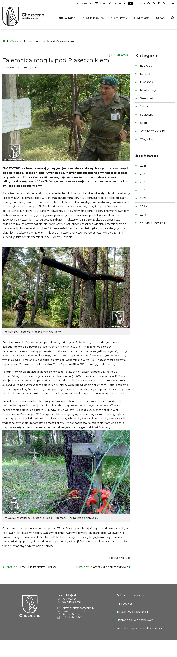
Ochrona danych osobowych (135, 620)
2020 (143, 206)
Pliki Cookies (124, 603)
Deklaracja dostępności (131, 595)
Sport (143, 122)
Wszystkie (16, 41)
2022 (143, 190)
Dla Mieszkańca (93, 18)
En (173, 3)
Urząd (160, 18)
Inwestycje (141, 18)
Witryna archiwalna (152, 222)
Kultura (145, 73)
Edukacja (146, 65)
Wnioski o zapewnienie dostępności (139, 628)
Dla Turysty (119, 18)
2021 (143, 198)
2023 (143, 182)
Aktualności (67, 18)
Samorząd (146, 98)
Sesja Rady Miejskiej (152, 131)
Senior (144, 106)
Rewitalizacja (148, 90)
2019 (143, 214)
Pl (169, 3)
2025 (143, 165)
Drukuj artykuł (120, 55)
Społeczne (147, 114)
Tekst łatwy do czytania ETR (135, 611)
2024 (143, 173)
